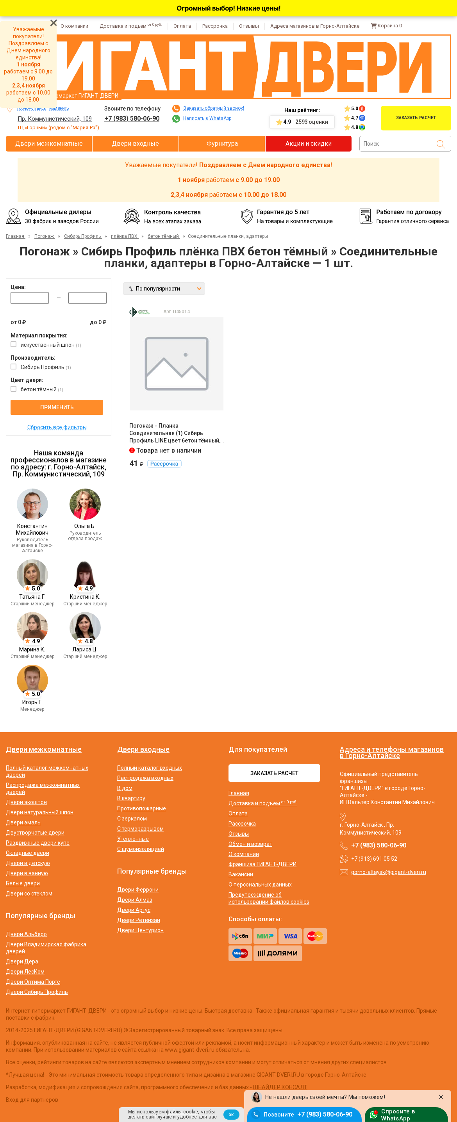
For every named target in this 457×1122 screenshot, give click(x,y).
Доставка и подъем (131, 26)
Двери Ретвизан (138, 920)
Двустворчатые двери (35, 832)
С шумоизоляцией (140, 849)
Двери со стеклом (29, 893)
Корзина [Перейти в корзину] (386, 26)
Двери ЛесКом (25, 972)
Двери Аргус (133, 910)
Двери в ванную (27, 873)
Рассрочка (215, 26)
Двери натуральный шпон (39, 812)
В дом (124, 788)
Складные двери (27, 853)
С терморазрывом (140, 829)
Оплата (182, 26)
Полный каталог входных (149, 768)
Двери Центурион (140, 930)
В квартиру (131, 798)
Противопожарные (141, 808)
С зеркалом (132, 818)
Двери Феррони (138, 890)
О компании (74, 26)
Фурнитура (222, 143)
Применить (57, 407)
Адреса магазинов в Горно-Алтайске (314, 26)
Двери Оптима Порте (33, 982)
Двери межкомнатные (49, 143)
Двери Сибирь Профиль (37, 992)
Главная (238, 793)
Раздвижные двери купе (38, 843)
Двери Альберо (26, 934)
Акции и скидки (309, 143)
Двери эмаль (23, 822)
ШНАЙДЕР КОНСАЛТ (280, 1087)
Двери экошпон (26, 802)
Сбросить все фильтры (57, 427)
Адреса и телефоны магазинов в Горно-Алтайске (392, 752)
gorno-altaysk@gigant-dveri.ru (388, 872)
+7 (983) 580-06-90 (131, 118)
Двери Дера (22, 961)
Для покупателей (257, 749)
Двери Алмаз (134, 900)
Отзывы (249, 26)
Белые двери (23, 883)
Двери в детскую (28, 863)
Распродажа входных (145, 778)
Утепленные (133, 839)
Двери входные (135, 143)
